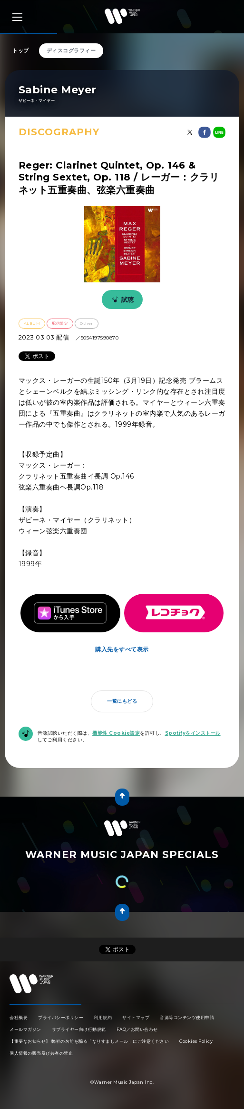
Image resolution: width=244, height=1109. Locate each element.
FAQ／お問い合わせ (137, 1029)
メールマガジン (25, 1029)
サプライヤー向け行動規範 (79, 1029)
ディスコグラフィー (71, 50)
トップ (20, 50)
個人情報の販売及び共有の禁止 (41, 1053)
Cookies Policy (196, 1041)
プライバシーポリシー (60, 1017)
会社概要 (19, 1017)
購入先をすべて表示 (122, 649)
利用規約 (103, 1017)
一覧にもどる (122, 701)
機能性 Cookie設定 (116, 733)
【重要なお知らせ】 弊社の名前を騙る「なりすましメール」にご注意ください (89, 1041)
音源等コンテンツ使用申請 (187, 1017)
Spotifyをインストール (193, 733)
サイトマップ (135, 1017)
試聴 (121, 299)
